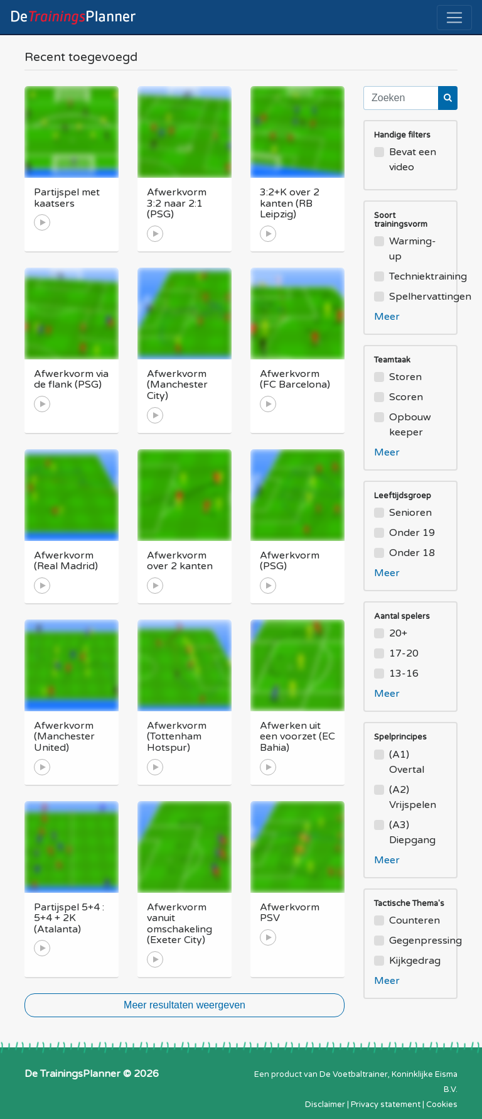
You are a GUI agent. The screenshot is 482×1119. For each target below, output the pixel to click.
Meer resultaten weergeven (184, 1005)
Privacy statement (385, 1105)
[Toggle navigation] (454, 17)
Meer (387, 316)
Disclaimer (325, 1105)
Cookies (442, 1105)
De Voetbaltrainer (353, 1074)
